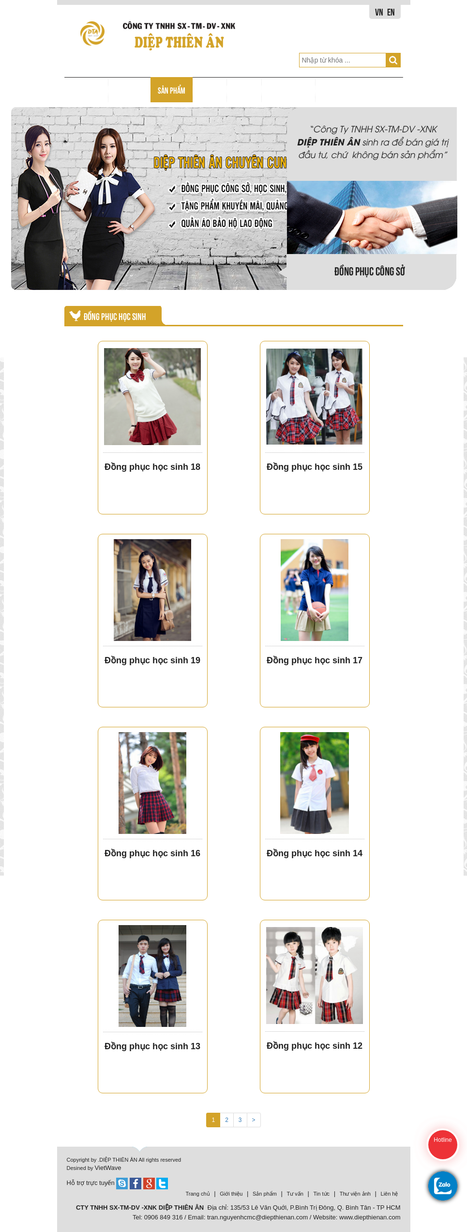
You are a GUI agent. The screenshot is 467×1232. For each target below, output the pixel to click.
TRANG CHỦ (86, 89)
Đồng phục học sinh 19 (152, 660)
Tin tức (322, 1194)
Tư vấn (295, 1194)
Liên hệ (389, 1194)
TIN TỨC (244, 89)
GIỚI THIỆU (129, 89)
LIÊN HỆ (333, 89)
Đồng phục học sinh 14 (314, 853)
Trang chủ (198, 1194)
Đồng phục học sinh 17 (314, 660)
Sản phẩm (265, 1194)
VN (379, 11)
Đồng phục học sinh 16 (152, 853)
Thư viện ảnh (355, 1194)
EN (391, 11)
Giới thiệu (231, 1194)
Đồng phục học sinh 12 (314, 1046)
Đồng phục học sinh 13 (152, 1046)
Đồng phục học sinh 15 (314, 467)
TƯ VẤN (210, 89)
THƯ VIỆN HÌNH (289, 89)
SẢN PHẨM (171, 89)
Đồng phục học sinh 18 (152, 467)
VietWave (108, 1167)
